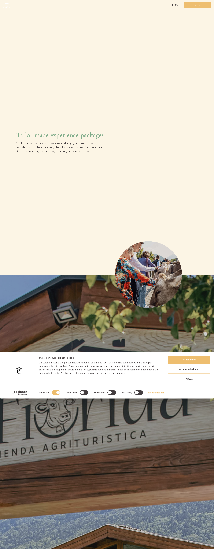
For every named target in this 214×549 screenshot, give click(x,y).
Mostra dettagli (156, 543)
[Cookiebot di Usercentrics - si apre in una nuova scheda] (19, 543)
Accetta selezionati (189, 520)
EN (176, 5)
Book (198, 5)
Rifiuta (189, 529)
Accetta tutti (189, 510)
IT (172, 5)
